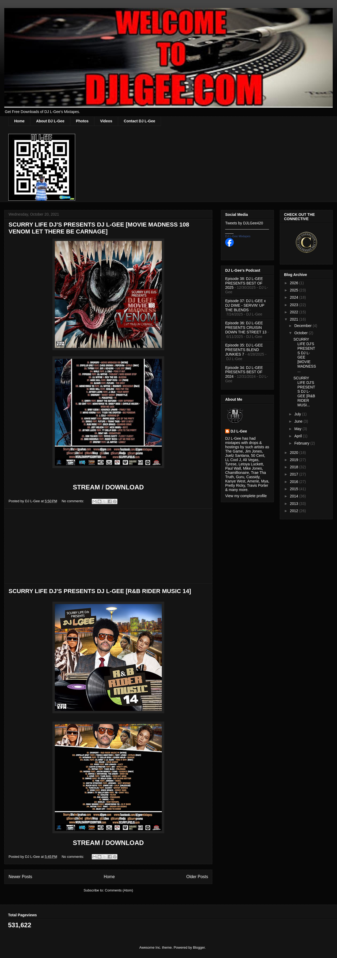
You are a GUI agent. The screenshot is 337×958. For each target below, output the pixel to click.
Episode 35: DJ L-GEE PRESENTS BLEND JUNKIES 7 (244, 349)
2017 (294, 474)
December (303, 326)
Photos (82, 121)
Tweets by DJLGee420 (244, 223)
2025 (294, 290)
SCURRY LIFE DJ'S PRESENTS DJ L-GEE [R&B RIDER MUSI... (304, 391)
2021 (294, 319)
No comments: (73, 501)
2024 (294, 297)
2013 (294, 503)
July (298, 414)
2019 (294, 460)
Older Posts (197, 876)
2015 (294, 489)
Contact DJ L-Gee (139, 121)
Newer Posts (20, 876)
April (298, 436)
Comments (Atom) (119, 890)
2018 (294, 467)
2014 (294, 496)
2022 (294, 312)
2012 (294, 511)
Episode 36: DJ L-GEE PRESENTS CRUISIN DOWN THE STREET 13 (245, 327)
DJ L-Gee (239, 431)
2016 (294, 482)
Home (19, 121)
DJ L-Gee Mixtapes (237, 236)
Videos (106, 121)
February (302, 443)
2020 (294, 452)
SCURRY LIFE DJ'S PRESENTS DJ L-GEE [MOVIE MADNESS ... (304, 355)
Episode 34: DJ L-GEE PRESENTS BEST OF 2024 (244, 372)
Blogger (199, 947)
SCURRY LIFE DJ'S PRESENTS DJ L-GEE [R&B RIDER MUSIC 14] (100, 591)
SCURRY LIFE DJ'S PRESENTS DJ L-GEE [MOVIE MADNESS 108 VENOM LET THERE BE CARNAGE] (99, 228)
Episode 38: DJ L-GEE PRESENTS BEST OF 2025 (244, 283)
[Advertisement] (108, 546)
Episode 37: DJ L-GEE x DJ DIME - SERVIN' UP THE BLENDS (245, 305)
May (298, 429)
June (298, 421)
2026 (294, 283)
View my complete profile (246, 496)
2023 (294, 305)
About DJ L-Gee (50, 121)
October (301, 333)
